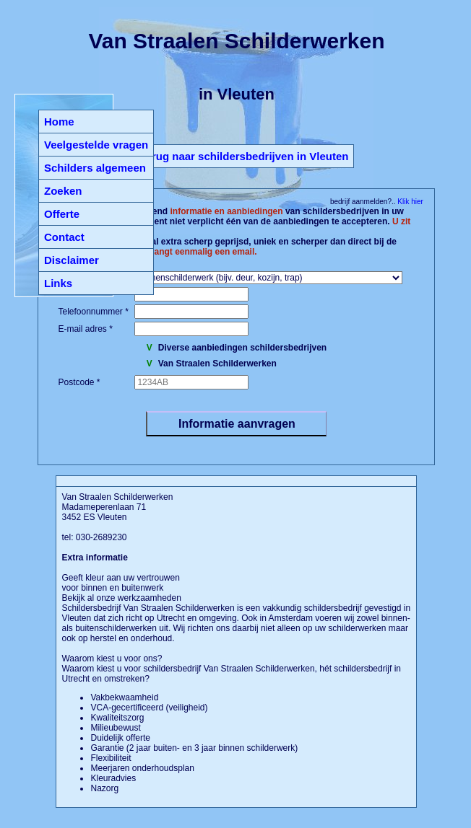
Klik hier (409, 202)
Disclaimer (71, 260)
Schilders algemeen (95, 168)
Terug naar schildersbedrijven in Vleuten (244, 156)
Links (58, 283)
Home (59, 121)
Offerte (61, 214)
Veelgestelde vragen (96, 144)
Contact (64, 237)
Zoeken (63, 191)
